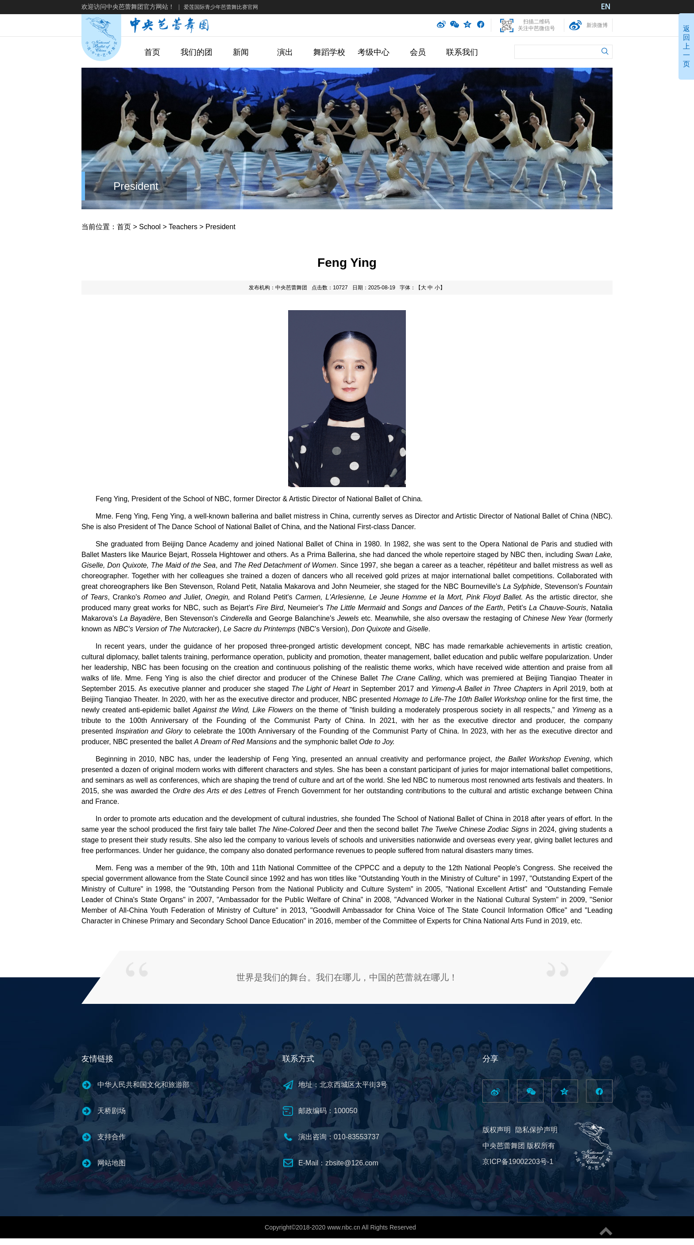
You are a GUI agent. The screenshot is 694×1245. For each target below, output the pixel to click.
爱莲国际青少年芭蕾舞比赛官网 (221, 7)
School (150, 227)
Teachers (183, 227)
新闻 (241, 52)
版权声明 (496, 1130)
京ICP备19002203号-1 (517, 1161)
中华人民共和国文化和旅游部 (143, 1084)
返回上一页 (686, 46)
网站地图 (111, 1163)
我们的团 (196, 52)
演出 (285, 52)
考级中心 (373, 52)
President (135, 186)
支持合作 (111, 1137)
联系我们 (462, 52)
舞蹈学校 (329, 52)
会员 (418, 52)
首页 (152, 52)
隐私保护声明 (536, 1130)
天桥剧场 (111, 1110)
